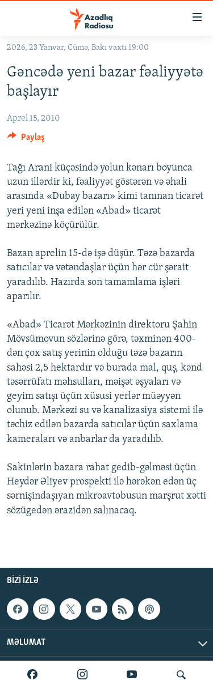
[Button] (26, 140)
